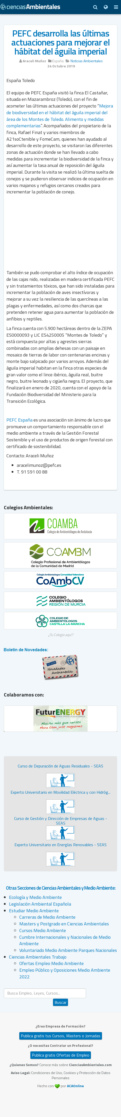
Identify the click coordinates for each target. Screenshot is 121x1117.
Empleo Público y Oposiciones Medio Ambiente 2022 (64, 973)
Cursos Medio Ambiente (42, 930)
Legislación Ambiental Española (40, 903)
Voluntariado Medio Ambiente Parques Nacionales (68, 950)
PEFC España (19, 419)
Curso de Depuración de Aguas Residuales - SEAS (60, 766)
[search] (45, 993)
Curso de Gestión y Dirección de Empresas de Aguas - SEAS (60, 820)
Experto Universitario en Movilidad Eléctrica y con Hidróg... (60, 792)
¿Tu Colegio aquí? (60, 634)
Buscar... (60, 988)
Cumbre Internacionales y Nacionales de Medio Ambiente (65, 940)
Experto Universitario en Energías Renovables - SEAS (60, 845)
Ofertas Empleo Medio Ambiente (51, 963)
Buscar (60, 1002)
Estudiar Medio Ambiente (34, 910)
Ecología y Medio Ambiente (35, 897)
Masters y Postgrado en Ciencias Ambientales (64, 923)
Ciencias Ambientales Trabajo (37, 956)
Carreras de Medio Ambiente (47, 917)
